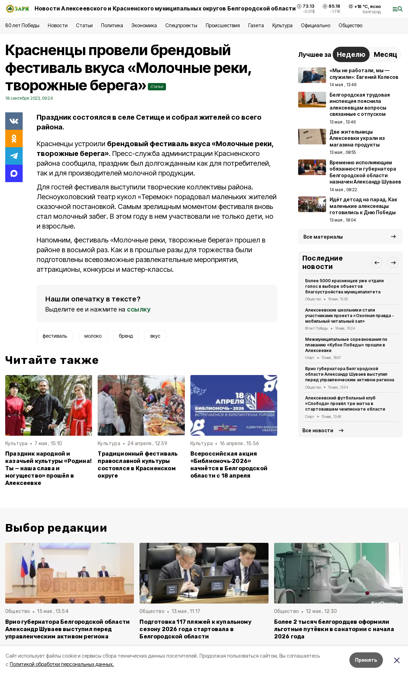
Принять (366, 660)
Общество (350, 25)
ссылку (139, 309)
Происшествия (223, 25)
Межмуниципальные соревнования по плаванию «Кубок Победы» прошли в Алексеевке (346, 345)
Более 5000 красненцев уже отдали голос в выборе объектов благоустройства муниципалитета (344, 286)
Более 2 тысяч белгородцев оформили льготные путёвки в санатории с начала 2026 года (334, 629)
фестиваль (55, 336)
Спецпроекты (181, 25)
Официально (315, 25)
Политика (112, 25)
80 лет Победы (22, 25)
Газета (256, 25)
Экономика (144, 25)
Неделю (351, 54)
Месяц (385, 54)
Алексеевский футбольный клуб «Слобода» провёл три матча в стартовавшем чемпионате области (345, 403)
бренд (126, 336)
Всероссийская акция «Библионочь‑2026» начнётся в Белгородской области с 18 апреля (228, 464)
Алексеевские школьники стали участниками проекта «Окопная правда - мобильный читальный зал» (349, 315)
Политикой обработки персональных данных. (62, 664)
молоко (92, 336)
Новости (57, 25)
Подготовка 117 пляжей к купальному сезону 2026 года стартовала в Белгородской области (195, 629)
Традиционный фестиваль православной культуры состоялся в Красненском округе (137, 464)
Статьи (84, 25)
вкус (155, 336)
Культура (282, 25)
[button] (376, 262)
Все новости (317, 430)
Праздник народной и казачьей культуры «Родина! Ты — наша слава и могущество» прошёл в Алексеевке (48, 468)
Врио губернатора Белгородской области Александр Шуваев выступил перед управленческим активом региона (349, 374)
